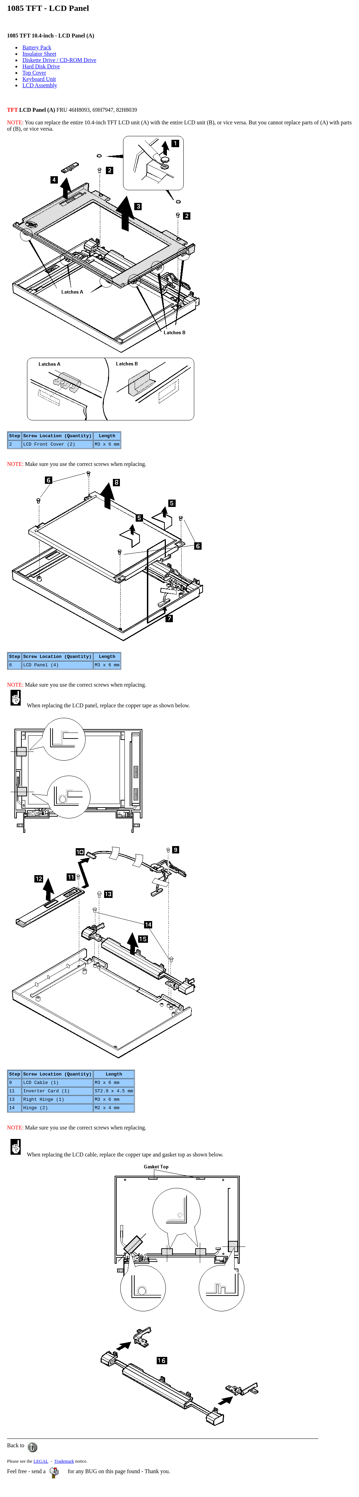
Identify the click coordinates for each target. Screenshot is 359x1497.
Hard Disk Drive (41, 66)
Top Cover (34, 73)
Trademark (64, 1470)
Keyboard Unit (39, 79)
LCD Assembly (39, 85)
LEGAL (40, 1470)
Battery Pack (36, 47)
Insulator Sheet (39, 54)
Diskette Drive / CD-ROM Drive (59, 60)
